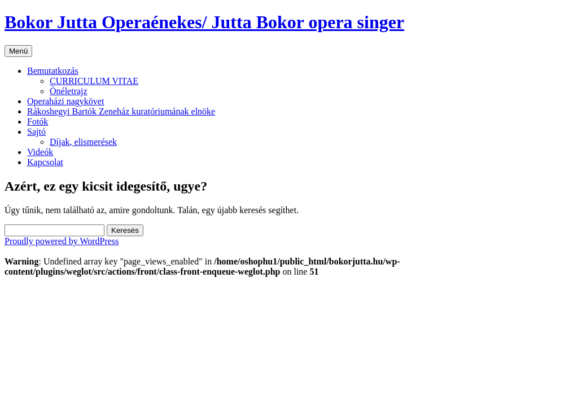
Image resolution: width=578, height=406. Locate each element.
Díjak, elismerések (83, 142)
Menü (18, 51)
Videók (40, 152)
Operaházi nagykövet (65, 101)
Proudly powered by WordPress (62, 241)
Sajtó (36, 131)
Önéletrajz (68, 91)
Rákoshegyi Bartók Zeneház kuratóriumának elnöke (121, 111)
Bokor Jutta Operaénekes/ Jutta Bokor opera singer (204, 22)
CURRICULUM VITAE (94, 81)
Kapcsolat (45, 162)
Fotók (37, 121)
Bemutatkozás (52, 71)
